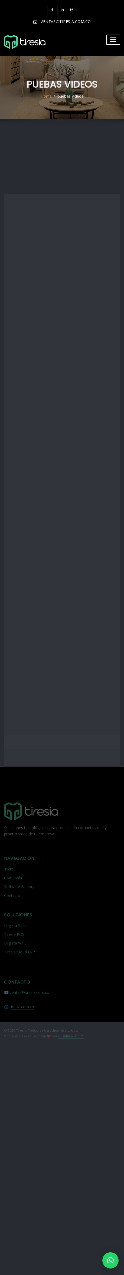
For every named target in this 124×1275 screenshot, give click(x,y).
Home (47, 101)
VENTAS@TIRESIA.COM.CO (65, 21)
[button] (110, 1260)
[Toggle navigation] (113, 38)
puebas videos (69, 101)
